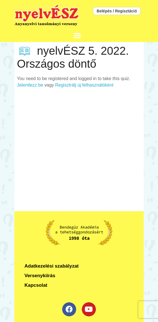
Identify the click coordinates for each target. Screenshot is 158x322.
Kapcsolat (35, 285)
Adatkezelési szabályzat (51, 266)
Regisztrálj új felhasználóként (84, 85)
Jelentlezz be (30, 85)
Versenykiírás (39, 275)
